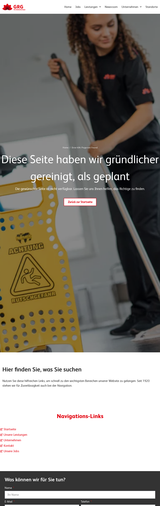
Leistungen (93, 6)
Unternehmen (132, 6)
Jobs (78, 6)
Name (8, 487)
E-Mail (9, 501)
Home (67, 6)
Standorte (151, 6)
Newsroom (111, 6)
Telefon (85, 501)
